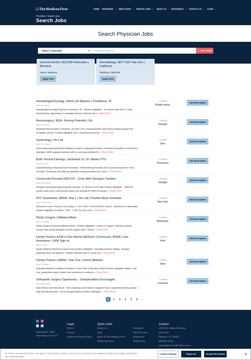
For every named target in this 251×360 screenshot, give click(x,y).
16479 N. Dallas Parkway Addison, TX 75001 (187, 332)
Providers (109, 9)
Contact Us (196, 9)
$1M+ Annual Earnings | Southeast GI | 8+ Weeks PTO (71, 159)
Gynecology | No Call (49, 139)
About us (162, 9)
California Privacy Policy (79, 336)
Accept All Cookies (215, 354)
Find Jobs (205, 50)
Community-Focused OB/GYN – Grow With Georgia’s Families (76, 178)
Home (96, 9)
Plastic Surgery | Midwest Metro (56, 217)
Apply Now (48, 79)
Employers (126, 9)
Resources (178, 9)
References (139, 341)
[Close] (245, 354)
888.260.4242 (166, 341)
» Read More (104, 113)
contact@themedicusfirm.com (174, 345)
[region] (125, 354)
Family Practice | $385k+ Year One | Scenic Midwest (69, 260)
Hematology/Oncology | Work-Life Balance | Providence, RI (73, 101)
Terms (70, 328)
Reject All (191, 354)
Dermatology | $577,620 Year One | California (122, 64)
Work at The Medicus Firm (111, 336)
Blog (99, 332)
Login (211, 9)
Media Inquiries (105, 341)
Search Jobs (53, 16)
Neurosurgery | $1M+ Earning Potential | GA (64, 120)
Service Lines (145, 9)
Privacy (70, 332)
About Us (102, 328)
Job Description (197, 102)
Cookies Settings (168, 354)
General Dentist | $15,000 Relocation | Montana (64, 64)
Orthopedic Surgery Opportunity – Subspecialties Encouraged (75, 279)
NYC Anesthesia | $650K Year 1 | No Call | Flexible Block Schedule (78, 198)
